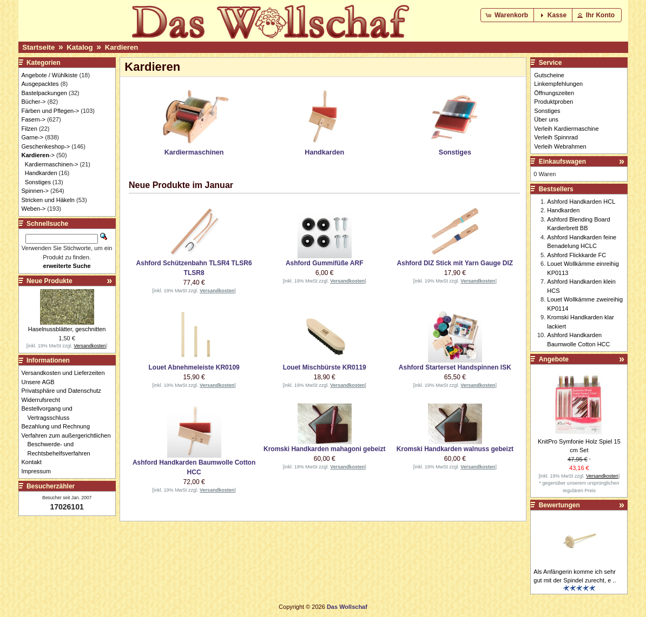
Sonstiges (38, 182)
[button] (507, 15)
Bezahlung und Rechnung (59, 426)
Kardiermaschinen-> (51, 164)
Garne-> (33, 137)
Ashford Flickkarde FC (576, 255)
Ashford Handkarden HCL (581, 201)
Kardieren (122, 47)
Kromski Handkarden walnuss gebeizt (455, 449)
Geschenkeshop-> (46, 146)
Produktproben (553, 101)
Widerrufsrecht (44, 400)
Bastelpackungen (44, 93)
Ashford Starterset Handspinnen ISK (455, 367)
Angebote (554, 359)
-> (38, 155)
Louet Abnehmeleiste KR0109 (193, 367)
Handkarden (41, 173)
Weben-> (34, 208)
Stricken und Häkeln (48, 200)
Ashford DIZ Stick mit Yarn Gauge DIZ (455, 263)
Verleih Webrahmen (560, 146)
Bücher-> (34, 101)
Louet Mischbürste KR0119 (324, 367)
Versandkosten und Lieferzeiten (66, 373)
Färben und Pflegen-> (51, 111)
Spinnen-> (35, 190)
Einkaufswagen (562, 161)
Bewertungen (559, 505)
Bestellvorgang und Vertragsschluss (50, 413)
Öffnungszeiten (554, 93)
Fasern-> (33, 119)
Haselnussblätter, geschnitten (67, 329)
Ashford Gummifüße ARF (325, 263)
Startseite (38, 47)
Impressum (39, 471)
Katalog (80, 47)
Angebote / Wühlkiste (50, 75)
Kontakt (35, 462)
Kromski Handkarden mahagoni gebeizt (324, 449)
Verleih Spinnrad (556, 137)
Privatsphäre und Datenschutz (64, 390)
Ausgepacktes (40, 84)
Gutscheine (549, 75)
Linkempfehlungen (558, 84)
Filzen (29, 128)
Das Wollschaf (347, 606)
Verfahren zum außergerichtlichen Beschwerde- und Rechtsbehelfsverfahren (69, 444)
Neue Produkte (49, 281)
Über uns (546, 119)
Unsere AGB (41, 382)
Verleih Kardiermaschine (566, 128)
